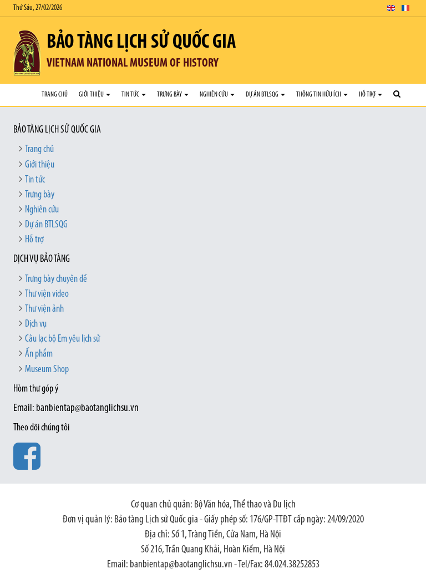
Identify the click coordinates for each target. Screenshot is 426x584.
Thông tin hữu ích (322, 94)
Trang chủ (55, 94)
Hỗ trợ (370, 94)
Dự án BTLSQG (265, 94)
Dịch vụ (36, 324)
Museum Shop (47, 369)
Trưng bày (173, 94)
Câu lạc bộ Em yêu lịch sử (62, 339)
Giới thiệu (94, 94)
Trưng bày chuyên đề (56, 279)
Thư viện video (47, 294)
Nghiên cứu (217, 94)
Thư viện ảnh (44, 309)
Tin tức (133, 94)
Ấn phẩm (39, 354)
